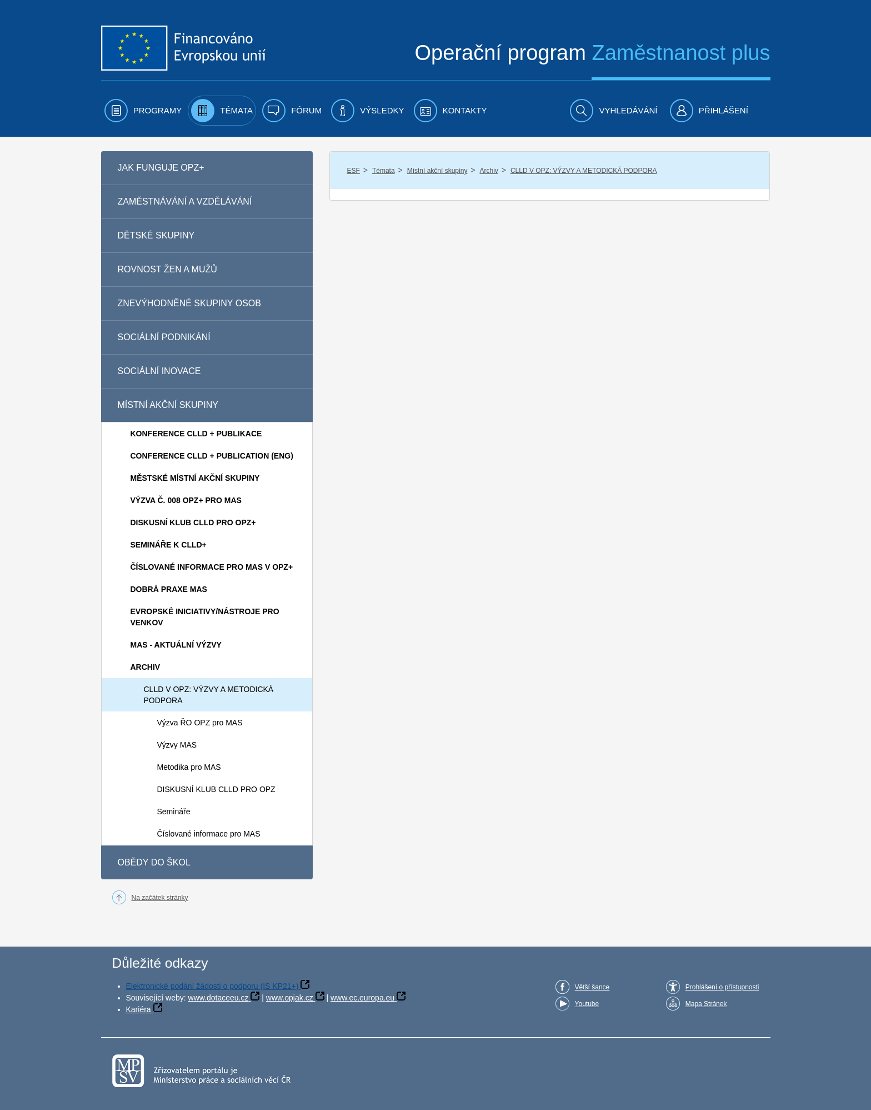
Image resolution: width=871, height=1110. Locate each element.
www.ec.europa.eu (362, 997)
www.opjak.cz (289, 997)
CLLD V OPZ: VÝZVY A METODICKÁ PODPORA (583, 171)
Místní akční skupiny (437, 171)
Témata (383, 171)
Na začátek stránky (160, 898)
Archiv (488, 171)
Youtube (587, 1004)
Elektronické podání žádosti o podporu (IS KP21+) (212, 986)
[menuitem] (143, 111)
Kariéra (138, 1009)
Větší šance (592, 987)
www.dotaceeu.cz (218, 997)
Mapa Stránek (706, 1004)
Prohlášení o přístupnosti (722, 987)
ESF (353, 171)
